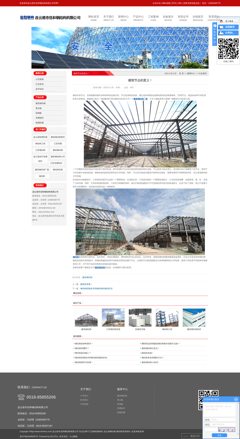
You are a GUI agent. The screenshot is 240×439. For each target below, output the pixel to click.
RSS (174, 3)
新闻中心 (191, 73)
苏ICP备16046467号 (29, 436)
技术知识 (40, 89)
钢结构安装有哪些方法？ (153, 358)
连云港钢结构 (110, 431)
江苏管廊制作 (56, 163)
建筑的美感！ (86, 284)
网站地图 (166, 3)
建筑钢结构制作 (58, 137)
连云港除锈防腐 (40, 137)
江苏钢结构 (40, 150)
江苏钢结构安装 (113, 329)
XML (180, 3)
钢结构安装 (58, 169)
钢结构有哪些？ (82, 348)
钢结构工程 (40, 143)
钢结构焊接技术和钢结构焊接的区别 (96, 288)
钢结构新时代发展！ (84, 362)
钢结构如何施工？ (83, 353)
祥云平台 (54, 436)
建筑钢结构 (41, 103)
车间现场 (84, 404)
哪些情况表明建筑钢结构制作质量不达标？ (161, 343)
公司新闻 (40, 79)
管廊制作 (40, 118)
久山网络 (73, 436)
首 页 (181, 73)
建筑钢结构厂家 (42, 169)
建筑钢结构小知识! (150, 362)
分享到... (229, 33)
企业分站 (157, 3)
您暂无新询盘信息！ (192, 3)
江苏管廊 (58, 143)
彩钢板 (39, 113)
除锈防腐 (40, 123)
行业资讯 (40, 84)
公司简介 (84, 396)
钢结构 (42, 176)
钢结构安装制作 (123, 431)
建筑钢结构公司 (58, 156)
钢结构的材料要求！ (84, 343)
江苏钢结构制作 (96, 431)
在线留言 (230, 27)
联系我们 (84, 400)
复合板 (39, 108)
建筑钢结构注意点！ (151, 348)
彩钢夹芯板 (140, 329)
